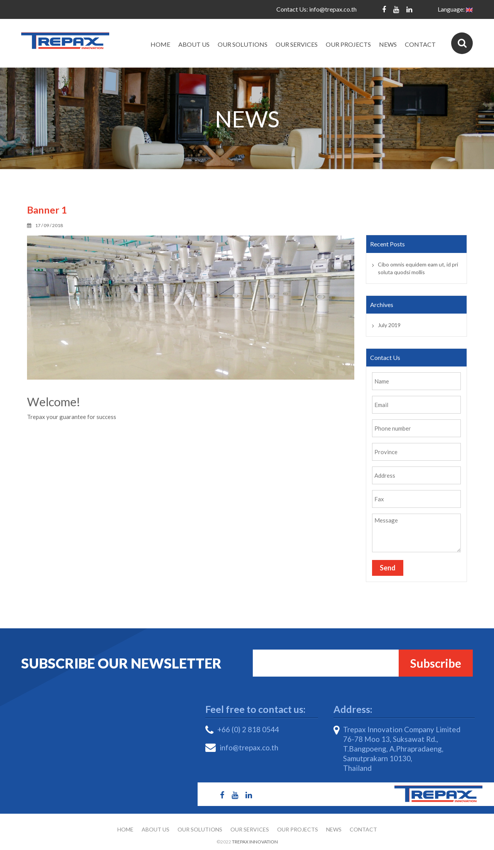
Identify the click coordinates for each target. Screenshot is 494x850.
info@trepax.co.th (333, 9)
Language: (455, 9)
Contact (420, 44)
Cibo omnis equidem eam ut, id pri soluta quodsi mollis (418, 268)
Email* (335, 663)
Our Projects (348, 44)
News (388, 44)
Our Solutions (242, 44)
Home (160, 44)
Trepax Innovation (255, 842)
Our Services (297, 44)
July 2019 (389, 325)
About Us (194, 44)
